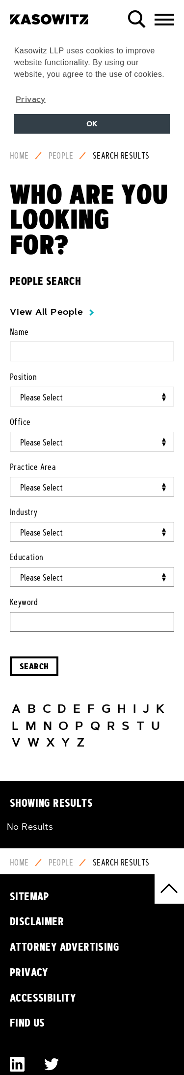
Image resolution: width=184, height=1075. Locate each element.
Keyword (24, 602)
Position (23, 377)
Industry (23, 512)
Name (19, 332)
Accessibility (43, 998)
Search (34, 666)
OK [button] (92, 123)
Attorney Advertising (64, 947)
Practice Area (33, 467)
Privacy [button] (31, 99)
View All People (46, 311)
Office (20, 422)
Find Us (27, 1022)
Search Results (121, 155)
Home (19, 155)
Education (27, 557)
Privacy (29, 972)
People (61, 155)
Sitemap (29, 896)
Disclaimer (37, 921)
